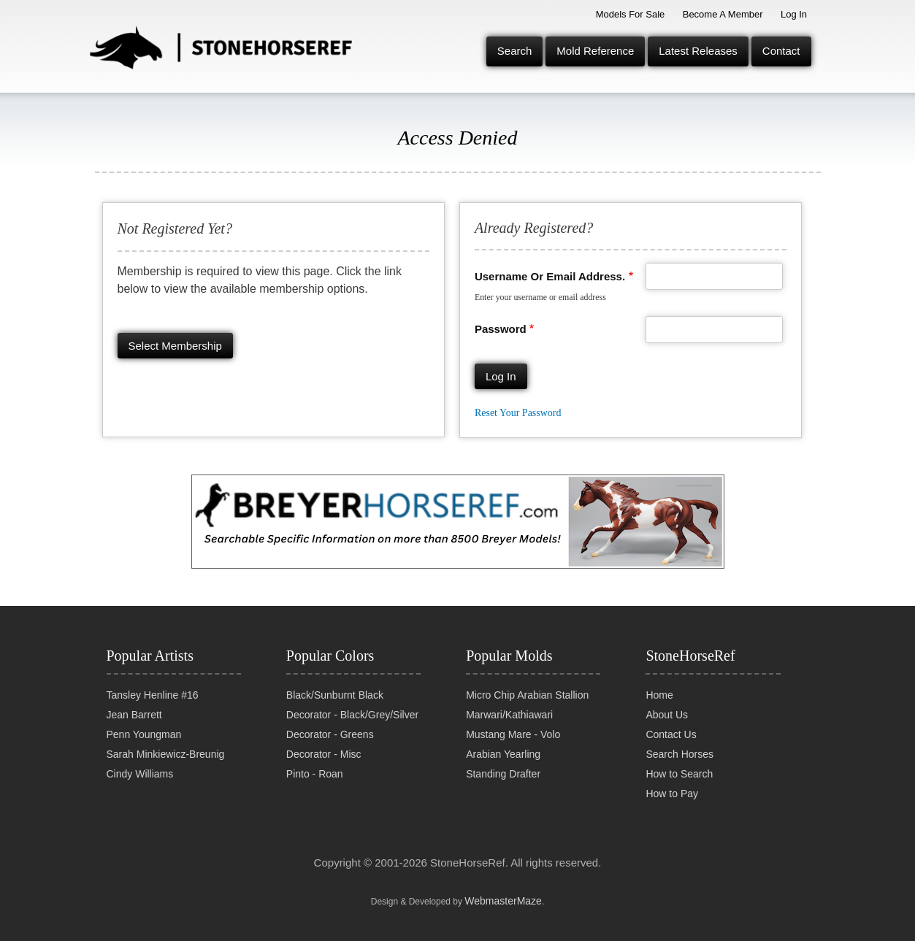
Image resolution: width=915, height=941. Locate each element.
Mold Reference (595, 51)
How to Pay (672, 793)
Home (659, 695)
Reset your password (518, 412)
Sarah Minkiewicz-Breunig (166, 754)
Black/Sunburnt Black (334, 695)
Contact (781, 51)
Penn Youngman (144, 734)
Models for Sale (630, 14)
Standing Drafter (503, 774)
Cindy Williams (140, 774)
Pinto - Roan (314, 774)
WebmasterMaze (503, 901)
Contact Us (671, 734)
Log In (794, 14)
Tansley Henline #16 (153, 695)
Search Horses (679, 754)
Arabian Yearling (503, 754)
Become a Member (723, 14)
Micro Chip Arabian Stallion (527, 695)
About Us (667, 715)
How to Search (679, 774)
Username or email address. (550, 276)
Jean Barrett (134, 715)
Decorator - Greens (330, 734)
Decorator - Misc (323, 754)
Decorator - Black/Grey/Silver (352, 715)
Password (501, 329)
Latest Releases (698, 51)
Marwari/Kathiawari (509, 715)
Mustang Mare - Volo (513, 734)
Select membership (175, 345)
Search (514, 51)
